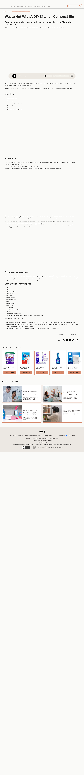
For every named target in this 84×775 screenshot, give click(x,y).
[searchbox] (74, 5)
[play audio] (14, 76)
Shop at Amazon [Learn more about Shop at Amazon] (10, 372)
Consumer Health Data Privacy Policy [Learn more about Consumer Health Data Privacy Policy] (32, 435)
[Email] (73, 340)
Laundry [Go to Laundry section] (44, 7)
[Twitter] (70, 340)
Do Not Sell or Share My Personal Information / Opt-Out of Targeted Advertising (42, 438)
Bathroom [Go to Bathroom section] (37, 7)
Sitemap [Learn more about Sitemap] (73, 435)
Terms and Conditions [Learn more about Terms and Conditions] (48, 435)
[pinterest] (67, 340)
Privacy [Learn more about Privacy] (19, 435)
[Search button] (80, 6)
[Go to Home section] (7, 6)
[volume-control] (45, 76)
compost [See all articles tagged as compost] (73, 334)
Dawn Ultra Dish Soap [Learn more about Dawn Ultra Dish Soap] (27, 166)
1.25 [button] (64, 76)
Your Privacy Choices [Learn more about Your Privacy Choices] (61, 435)
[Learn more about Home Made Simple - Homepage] (42, 5)
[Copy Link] (77, 340)
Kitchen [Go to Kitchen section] (30, 7)
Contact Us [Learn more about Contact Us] (11, 435)
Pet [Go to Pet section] (49, 7)
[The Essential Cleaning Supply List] (22, 413)
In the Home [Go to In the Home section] (12, 7)
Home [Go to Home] (3, 11)
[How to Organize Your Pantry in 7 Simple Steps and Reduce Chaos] (62, 413)
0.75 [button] (60, 76)
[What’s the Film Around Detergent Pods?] (22, 394)
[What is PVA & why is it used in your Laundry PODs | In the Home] (62, 394)
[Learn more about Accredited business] (26, 447)
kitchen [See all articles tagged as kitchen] (61, 334)
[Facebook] (63, 340)
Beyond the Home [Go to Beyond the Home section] (21, 7)
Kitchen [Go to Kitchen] (8, 11)
